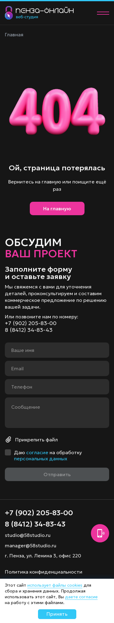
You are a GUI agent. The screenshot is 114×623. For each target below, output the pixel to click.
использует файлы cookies (54, 585)
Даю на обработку (48, 455)
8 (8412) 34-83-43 (29, 330)
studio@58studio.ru (27, 535)
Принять (57, 614)
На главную (57, 208)
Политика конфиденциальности (43, 572)
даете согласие (81, 596)
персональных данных (40, 458)
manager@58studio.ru (30, 545)
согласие (37, 452)
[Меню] (103, 13)
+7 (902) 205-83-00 (31, 323)
